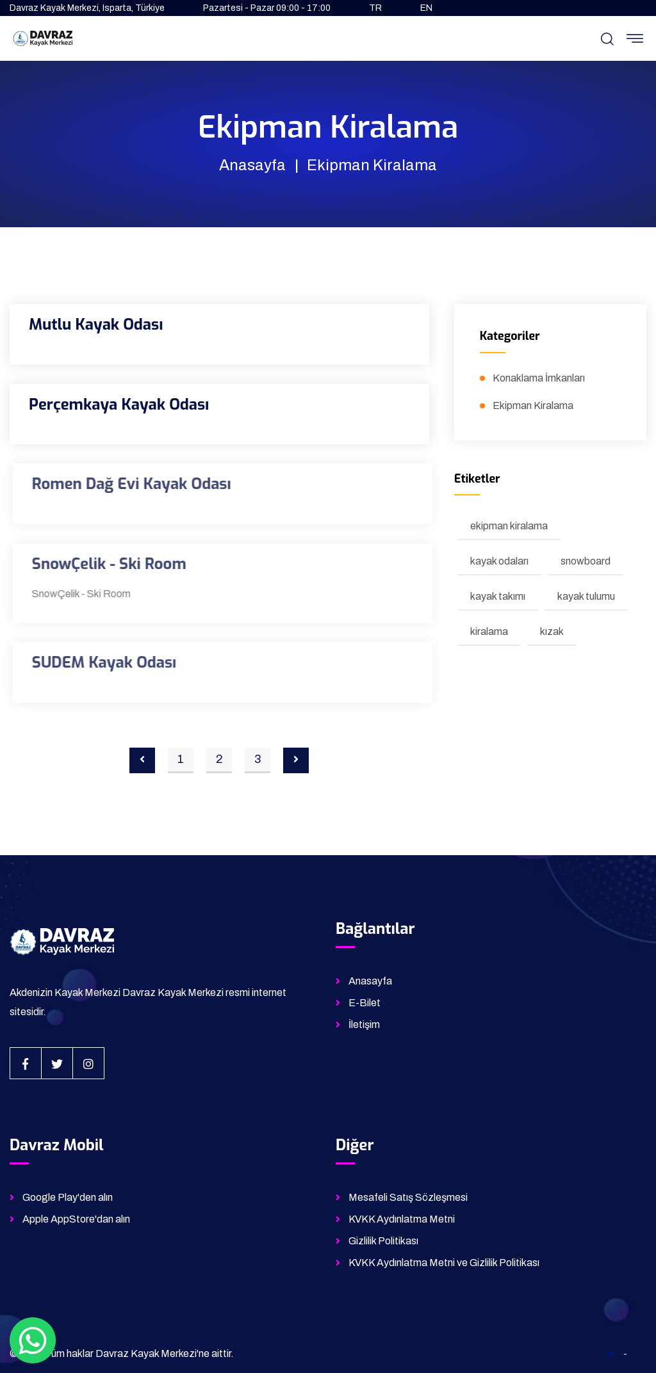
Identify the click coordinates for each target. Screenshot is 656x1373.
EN (426, 8)
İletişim (364, 1024)
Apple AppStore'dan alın (76, 1219)
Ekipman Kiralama (533, 405)
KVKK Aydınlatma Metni (401, 1219)
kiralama (489, 631)
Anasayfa (252, 165)
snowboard (586, 561)
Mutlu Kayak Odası (96, 324)
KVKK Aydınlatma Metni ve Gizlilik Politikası (443, 1262)
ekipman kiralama (509, 525)
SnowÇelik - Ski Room (113, 564)
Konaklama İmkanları (539, 378)
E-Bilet (364, 1002)
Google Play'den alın (67, 1197)
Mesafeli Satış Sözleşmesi (408, 1197)
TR (375, 8)
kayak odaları (499, 561)
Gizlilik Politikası (383, 1240)
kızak (552, 631)
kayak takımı (497, 596)
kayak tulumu (586, 596)
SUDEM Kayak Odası (108, 662)
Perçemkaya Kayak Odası (119, 404)
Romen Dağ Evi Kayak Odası (135, 484)
